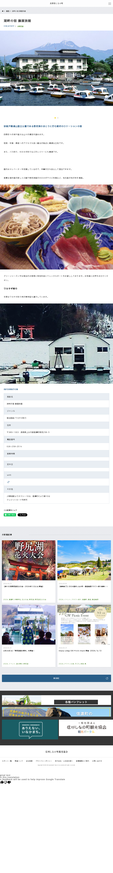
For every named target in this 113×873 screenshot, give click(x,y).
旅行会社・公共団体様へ (64, 761)
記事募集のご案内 (82, 761)
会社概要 (29, 761)
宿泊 (7, 11)
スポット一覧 (7, 761)
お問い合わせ (97, 761)
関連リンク (19, 761)
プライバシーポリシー (44, 761)
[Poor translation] (7, 782)
